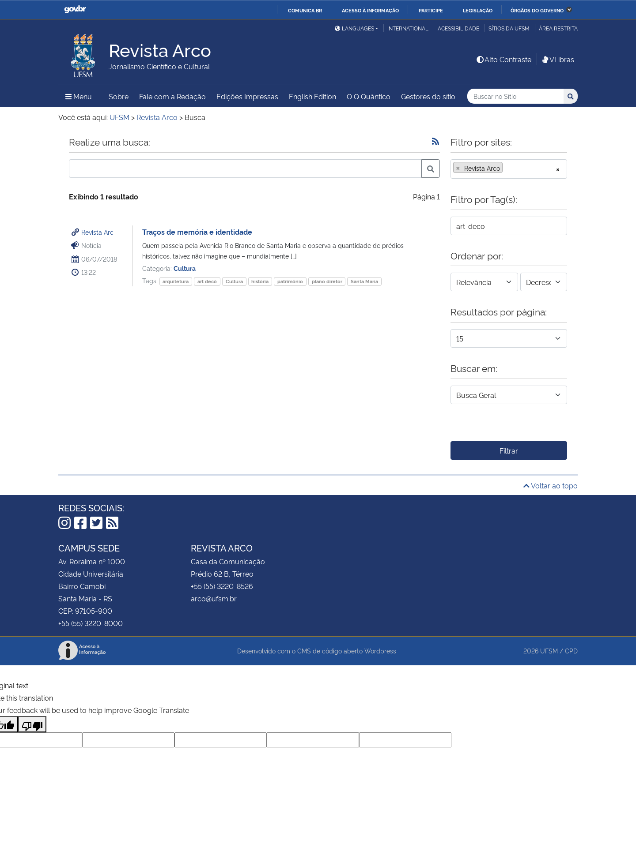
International (407, 28)
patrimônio (290, 281)
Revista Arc (97, 232)
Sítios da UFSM (509, 28)
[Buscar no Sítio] (515, 96)
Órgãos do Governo (537, 10)
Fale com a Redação (172, 96)
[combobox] (508, 169)
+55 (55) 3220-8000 (90, 623)
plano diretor (327, 281)
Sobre (119, 96)
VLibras (557, 59)
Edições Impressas (247, 96)
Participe (431, 10)
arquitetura (176, 281)
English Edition (312, 96)
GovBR (75, 9)
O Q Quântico (368, 96)
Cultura (185, 268)
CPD (571, 650)
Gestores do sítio (428, 96)
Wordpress (380, 650)
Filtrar (509, 450)
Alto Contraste (503, 59)
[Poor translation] (32, 724)
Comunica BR (305, 10)
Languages (354, 28)
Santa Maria (364, 281)
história (260, 281)
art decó (207, 281)
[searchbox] (507, 168)
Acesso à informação (370, 10)
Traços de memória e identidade (197, 231)
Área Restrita (558, 28)
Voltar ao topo (550, 485)
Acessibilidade (458, 28)
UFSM (549, 650)
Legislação (477, 10)
